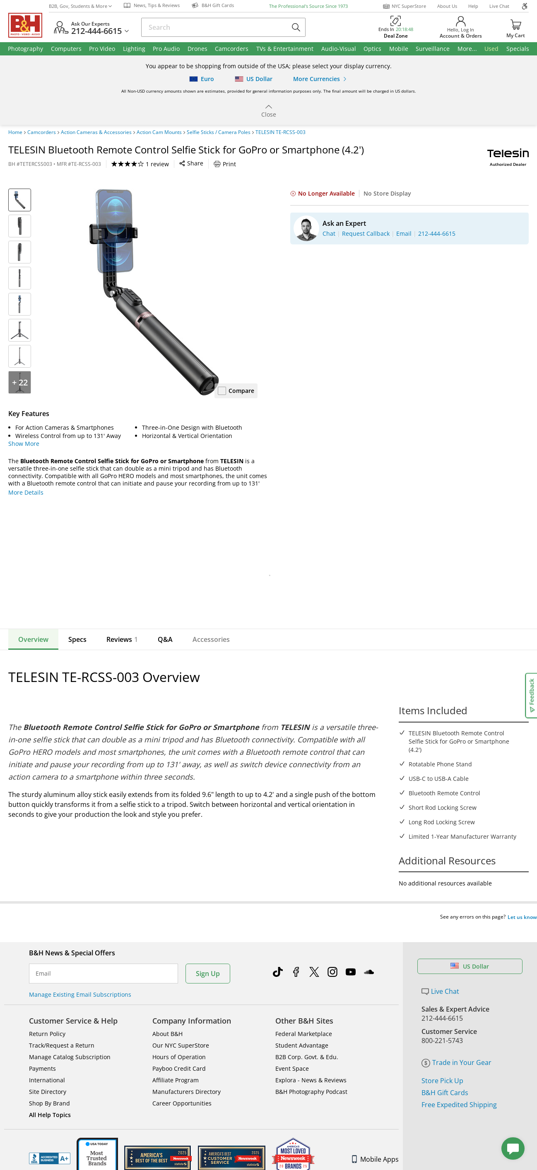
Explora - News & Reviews (311, 1064)
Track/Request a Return (61, 1030)
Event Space (292, 1053)
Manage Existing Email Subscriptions (80, 978)
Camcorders (41, 132)
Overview (33, 639)
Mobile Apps (375, 1143)
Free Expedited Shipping (459, 1088)
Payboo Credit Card (179, 1053)
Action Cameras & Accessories (96, 132)
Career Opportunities (182, 1087)
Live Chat (499, 6)
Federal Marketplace (303, 1018)
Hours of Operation (179, 1041)
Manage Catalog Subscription (70, 1041)
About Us (447, 6)
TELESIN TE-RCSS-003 (280, 132)
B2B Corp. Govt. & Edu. (306, 1041)
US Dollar (469, 951)
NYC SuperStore (404, 6)
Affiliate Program (175, 1064)
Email (43, 958)
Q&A (165, 639)
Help (473, 6)
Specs (77, 639)
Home (15, 132)
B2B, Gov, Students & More (80, 6)
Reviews (122, 639)
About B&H (167, 1018)
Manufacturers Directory (186, 1076)
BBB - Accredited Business (49, 1143)
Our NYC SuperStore (180, 1030)
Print (225, 164)
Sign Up (208, 957)
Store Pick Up (442, 1065)
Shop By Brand (49, 1087)
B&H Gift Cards (444, 1076)
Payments (42, 1053)
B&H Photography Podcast (311, 1076)
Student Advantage (301, 1030)
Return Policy (47, 1018)
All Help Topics (50, 1099)
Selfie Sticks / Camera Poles (218, 132)
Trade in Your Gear (456, 1046)
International (47, 1064)
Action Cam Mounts (159, 132)
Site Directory (47, 1076)
